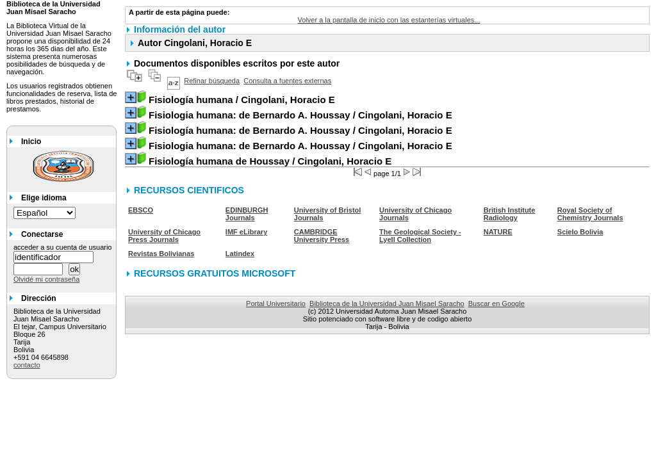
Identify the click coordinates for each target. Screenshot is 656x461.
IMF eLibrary (246, 232)
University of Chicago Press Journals (164, 235)
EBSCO (140, 210)
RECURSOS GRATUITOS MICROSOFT (214, 273)
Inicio (31, 141)
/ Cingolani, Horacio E (242, 99)
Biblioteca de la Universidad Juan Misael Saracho (386, 303)
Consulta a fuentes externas (287, 81)
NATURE (498, 232)
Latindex (240, 253)
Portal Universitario (276, 303)
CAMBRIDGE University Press (321, 235)
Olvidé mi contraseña (46, 279)
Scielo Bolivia (580, 232)
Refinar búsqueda (212, 81)
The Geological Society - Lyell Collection (420, 235)
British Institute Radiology (510, 214)
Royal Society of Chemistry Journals (590, 214)
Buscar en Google (496, 303)
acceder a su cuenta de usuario (62, 247)
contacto (26, 365)
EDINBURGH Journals (247, 214)
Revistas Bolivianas (161, 253)
